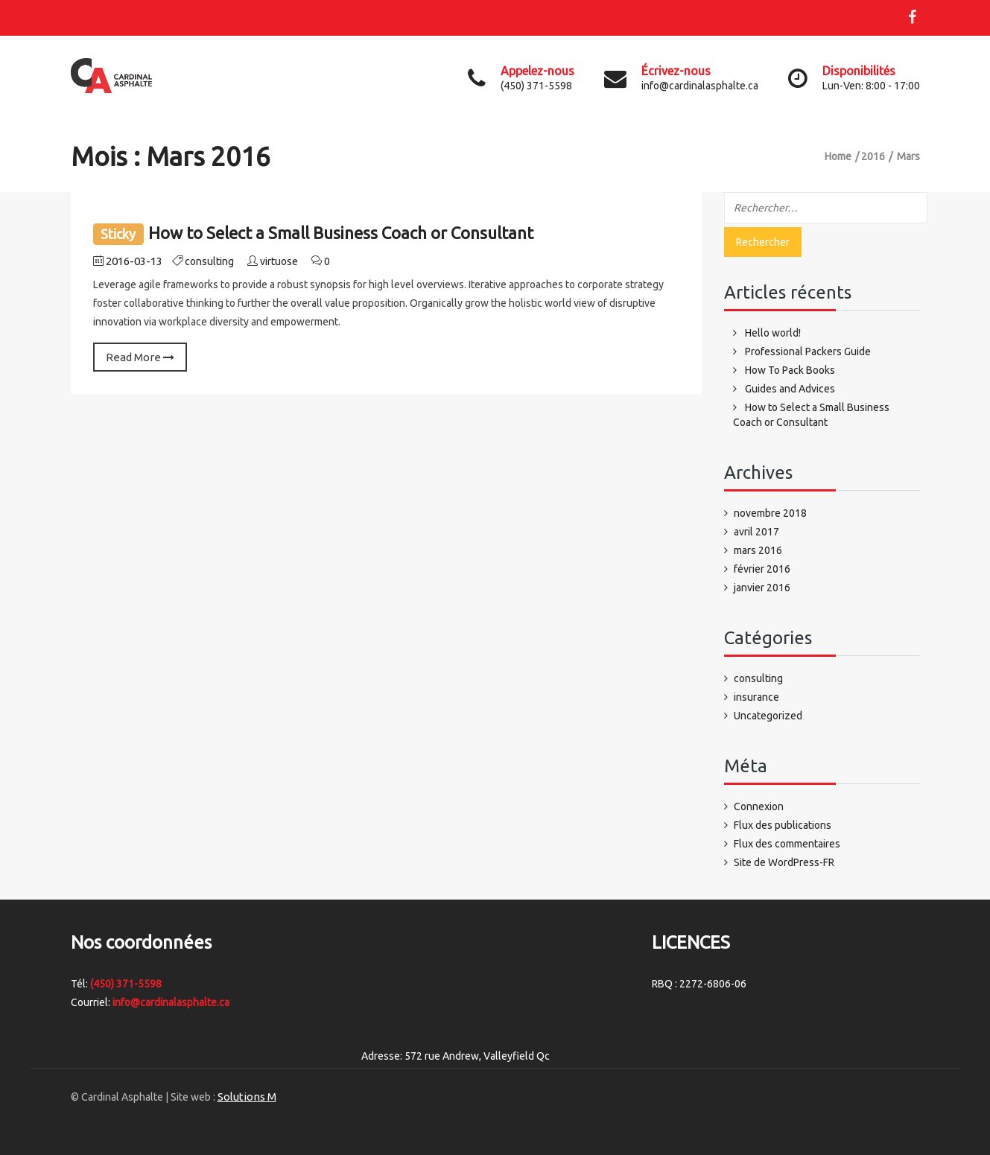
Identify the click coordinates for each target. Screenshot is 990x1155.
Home (838, 156)
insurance (756, 697)
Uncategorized (768, 716)
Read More (140, 357)
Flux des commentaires (787, 844)
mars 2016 (758, 550)
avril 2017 (756, 532)
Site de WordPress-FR (784, 862)
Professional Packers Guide (808, 351)
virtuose (279, 261)
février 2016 (762, 569)
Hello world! (773, 333)
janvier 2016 (762, 588)
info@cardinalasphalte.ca (170, 1002)
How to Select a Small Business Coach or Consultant (340, 232)
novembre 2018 (770, 513)
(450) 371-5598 (126, 984)
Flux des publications (782, 825)
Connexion (759, 806)
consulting (209, 261)
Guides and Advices (790, 389)
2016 (873, 156)
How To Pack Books (790, 370)
